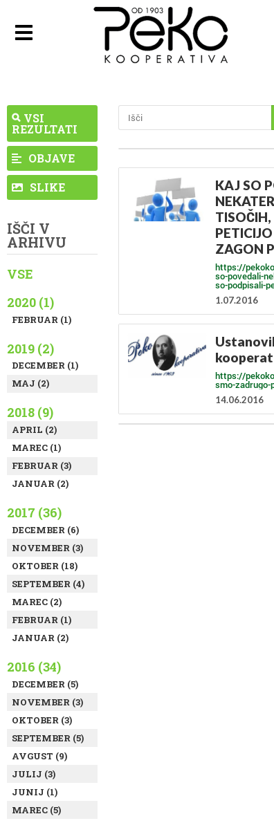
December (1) (45, 365)
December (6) (45, 530)
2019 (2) (30, 348)
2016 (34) (34, 666)
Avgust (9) (39, 756)
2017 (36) (34, 512)
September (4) (48, 583)
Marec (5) (36, 810)
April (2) (34, 429)
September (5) (48, 738)
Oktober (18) (44, 566)
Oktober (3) (42, 720)
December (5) (45, 684)
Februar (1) (41, 319)
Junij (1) (34, 792)
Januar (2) (40, 483)
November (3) (47, 548)
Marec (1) (36, 447)
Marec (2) (37, 601)
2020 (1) (30, 302)
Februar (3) (41, 465)
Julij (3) (33, 774)
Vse (20, 274)
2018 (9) (30, 412)
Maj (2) (30, 383)
